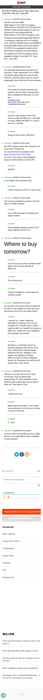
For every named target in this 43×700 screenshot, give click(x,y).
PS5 (4, 570)
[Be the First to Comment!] (21, 479)
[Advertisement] (21, 606)
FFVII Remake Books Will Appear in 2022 (20, 651)
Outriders (7, 563)
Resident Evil (8, 577)
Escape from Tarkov (11, 541)
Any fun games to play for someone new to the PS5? (21, 659)
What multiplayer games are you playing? (20, 668)
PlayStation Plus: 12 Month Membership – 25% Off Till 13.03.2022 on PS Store (21, 676)
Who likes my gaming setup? (21, 519)
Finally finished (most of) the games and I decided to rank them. (21, 513)
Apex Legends (9, 534)
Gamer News (8, 556)
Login (38, 471)
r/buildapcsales (14, 100)
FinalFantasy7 (9, 548)
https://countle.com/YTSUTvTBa (17, 155)
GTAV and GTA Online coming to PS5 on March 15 (21, 642)
